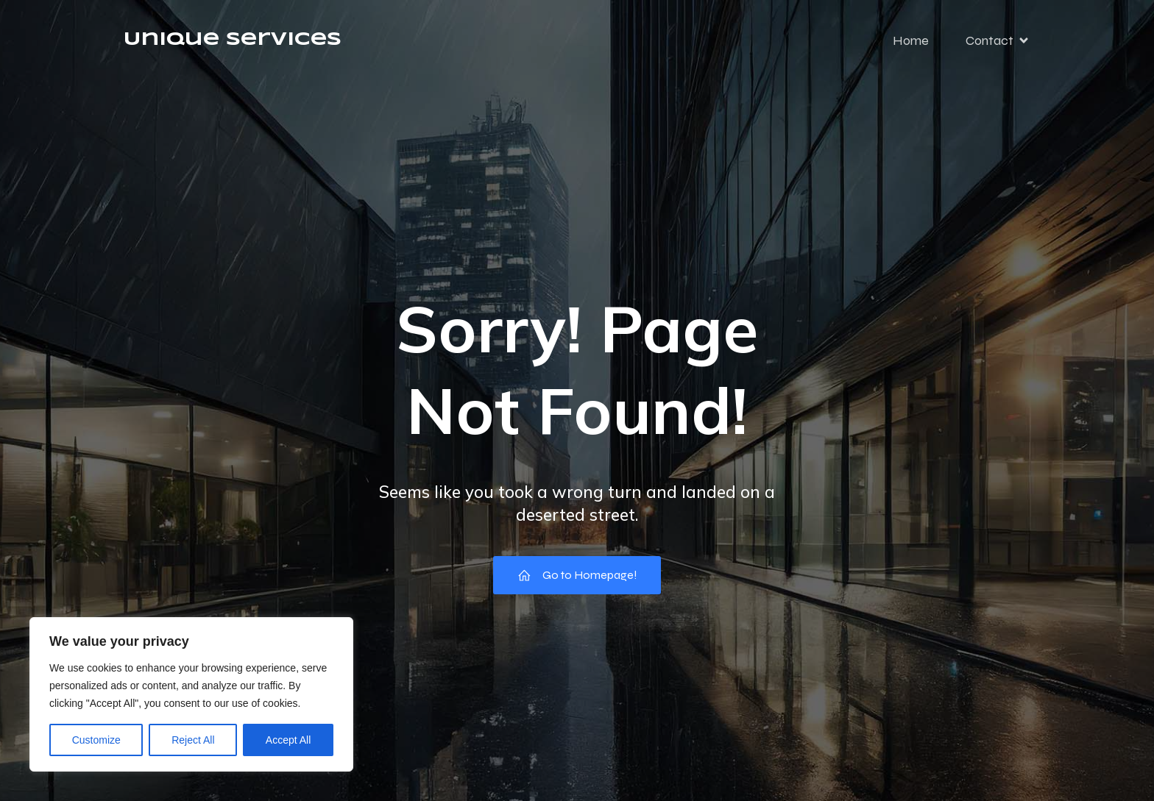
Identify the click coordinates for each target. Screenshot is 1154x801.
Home (911, 40)
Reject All (192, 740)
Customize (96, 740)
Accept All (288, 740)
